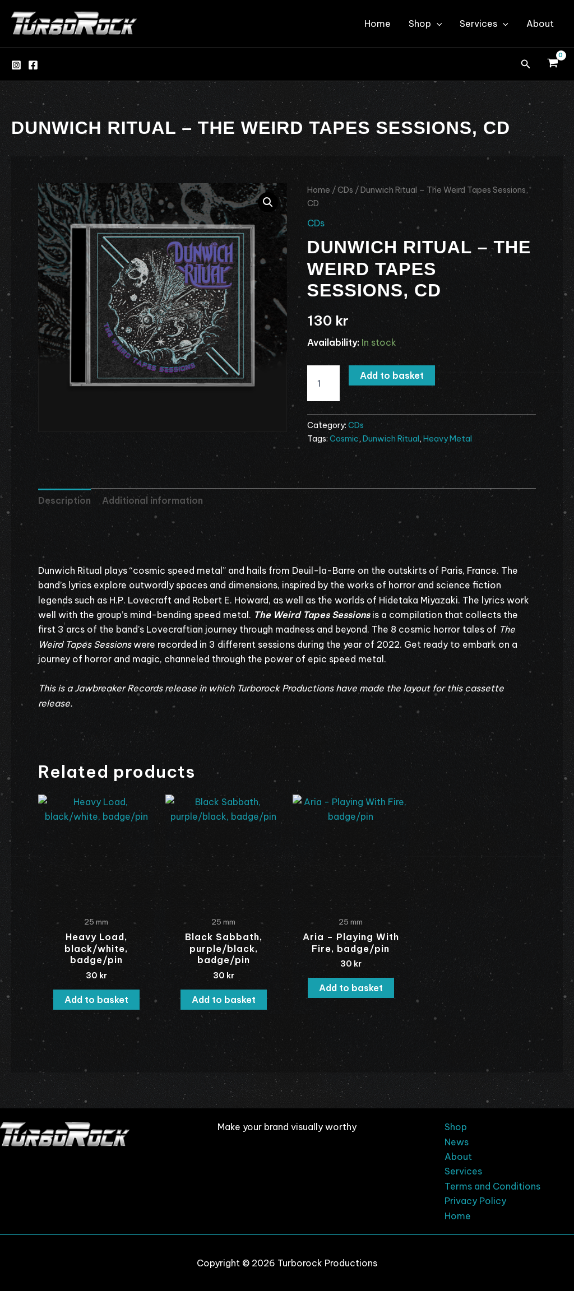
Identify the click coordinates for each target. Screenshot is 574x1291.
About (540, 23)
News (457, 1142)
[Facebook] (33, 65)
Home (377, 23)
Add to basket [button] (96, 999)
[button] (526, 64)
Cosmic (344, 439)
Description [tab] (64, 500)
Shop (425, 23)
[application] (436, 23)
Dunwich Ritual (391, 439)
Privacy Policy (475, 1200)
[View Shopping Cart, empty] (552, 64)
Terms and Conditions (492, 1186)
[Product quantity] (323, 383)
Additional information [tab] (152, 500)
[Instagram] (16, 65)
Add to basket (392, 375)
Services (484, 23)
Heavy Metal (447, 439)
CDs (345, 189)
